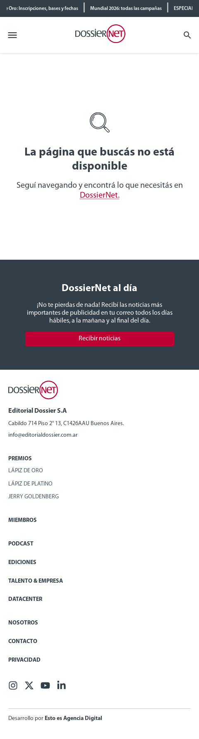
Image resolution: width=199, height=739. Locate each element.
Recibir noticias (99, 338)
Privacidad (24, 660)
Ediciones (22, 563)
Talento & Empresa (35, 581)
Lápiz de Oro (25, 471)
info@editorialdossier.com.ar (43, 435)
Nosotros (23, 623)
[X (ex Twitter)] (29, 688)
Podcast (21, 544)
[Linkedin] (61, 688)
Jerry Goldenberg (33, 497)
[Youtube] (45, 688)
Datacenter (25, 599)
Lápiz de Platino (30, 484)
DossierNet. (100, 195)
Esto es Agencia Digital (73, 718)
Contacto (22, 642)
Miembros (22, 520)
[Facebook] (13, 688)
